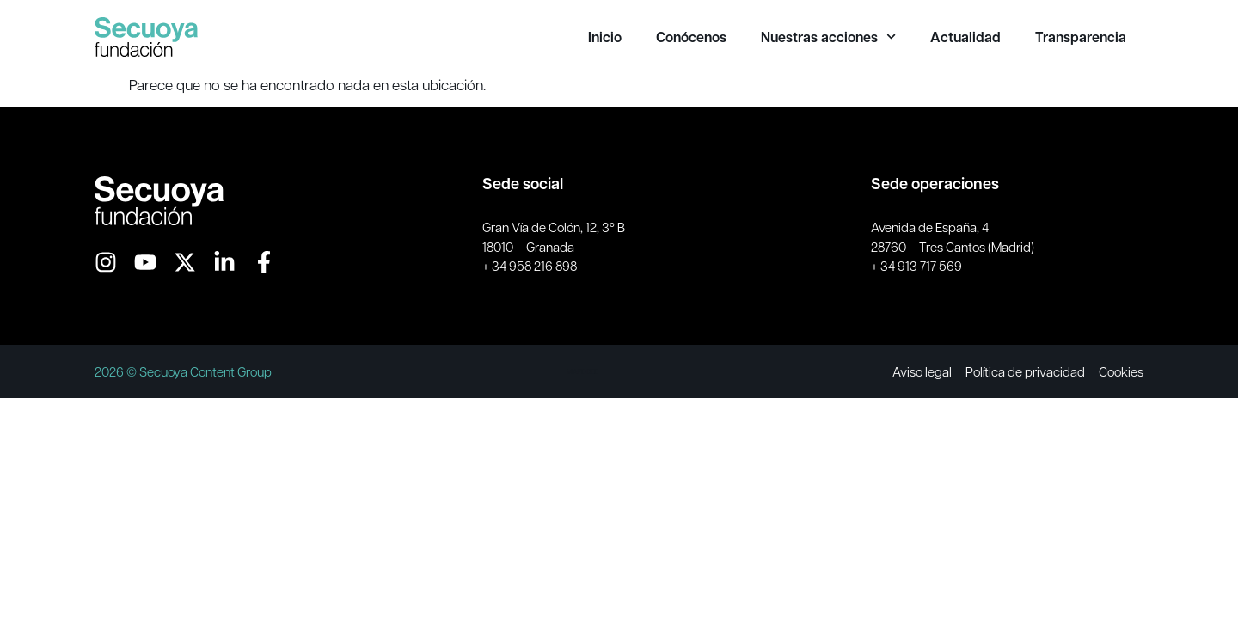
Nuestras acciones (828, 37)
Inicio (605, 37)
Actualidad (965, 37)
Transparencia (1080, 37)
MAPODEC (582, 371)
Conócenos (691, 37)
